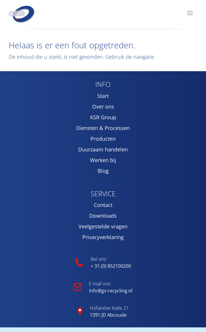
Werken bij (103, 160)
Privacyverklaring (103, 237)
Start (103, 95)
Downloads (103, 215)
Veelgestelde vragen (103, 226)
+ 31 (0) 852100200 (111, 266)
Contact (103, 204)
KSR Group (103, 117)
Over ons (103, 106)
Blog (103, 170)
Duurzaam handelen (103, 149)
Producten (103, 138)
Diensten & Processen (103, 127)
